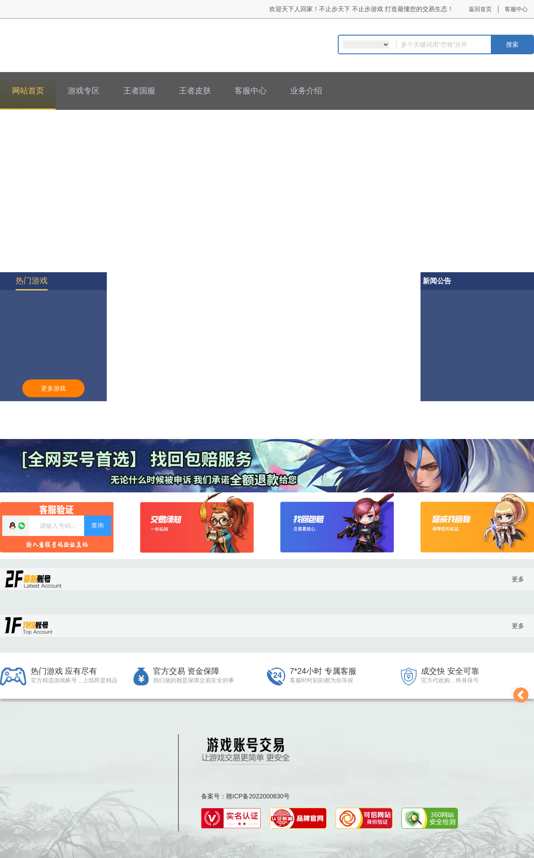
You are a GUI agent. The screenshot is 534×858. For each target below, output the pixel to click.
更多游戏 (53, 388)
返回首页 (480, 9)
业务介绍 (306, 90)
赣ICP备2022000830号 (258, 796)
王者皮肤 (195, 90)
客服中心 (516, 9)
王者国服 (139, 90)
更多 (518, 579)
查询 (97, 525)
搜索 (512, 44)
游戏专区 (84, 90)
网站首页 (28, 90)
